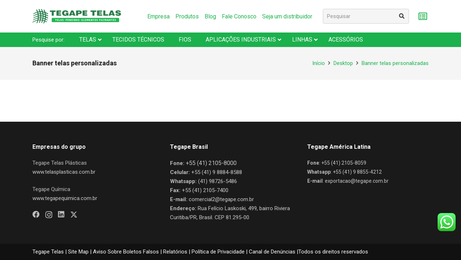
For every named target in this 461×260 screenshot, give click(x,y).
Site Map (78, 251)
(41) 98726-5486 (217, 181)
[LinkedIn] (61, 214)
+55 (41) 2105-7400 (205, 190)
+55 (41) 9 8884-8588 (216, 172)
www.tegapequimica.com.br (64, 198)
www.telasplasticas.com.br (63, 172)
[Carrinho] (423, 16)
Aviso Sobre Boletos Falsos (126, 251)
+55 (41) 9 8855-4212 (357, 172)
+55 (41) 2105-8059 (343, 163)
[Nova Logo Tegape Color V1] (76, 16)
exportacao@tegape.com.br (357, 181)
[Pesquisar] (366, 16)
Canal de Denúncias (272, 251)
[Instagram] (48, 215)
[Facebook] (36, 214)
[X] (73, 214)
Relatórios (175, 251)
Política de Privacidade (218, 251)
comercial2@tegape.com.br (221, 199)
